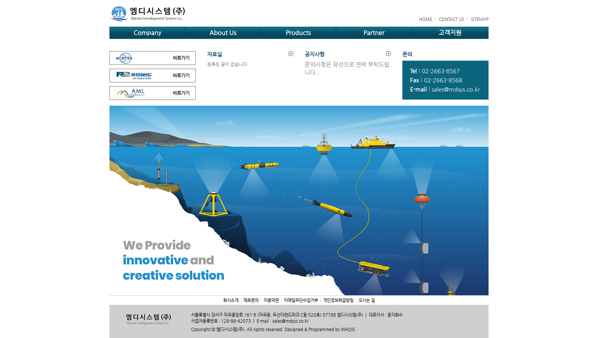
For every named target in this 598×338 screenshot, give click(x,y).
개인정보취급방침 (338, 300)
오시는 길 (366, 300)
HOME (425, 19)
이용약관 (271, 300)
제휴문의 (251, 300)
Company (147, 32)
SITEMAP (480, 19)
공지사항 (348, 54)
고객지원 (450, 32)
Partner (373, 32)
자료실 (250, 54)
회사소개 (230, 300)
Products (298, 32)
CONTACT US (451, 19)
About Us (222, 32)
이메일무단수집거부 (301, 300)
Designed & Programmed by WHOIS (320, 329)
